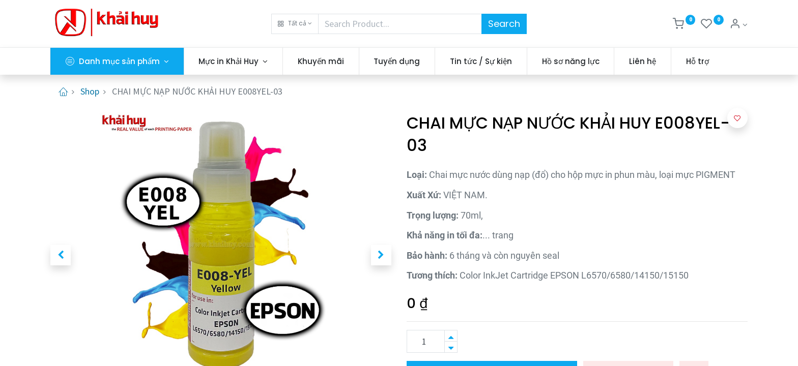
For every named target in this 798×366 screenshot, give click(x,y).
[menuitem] (321, 61)
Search (504, 23)
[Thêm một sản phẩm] (451, 335)
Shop (89, 91)
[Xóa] (451, 347)
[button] (295, 24)
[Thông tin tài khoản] (738, 24)
